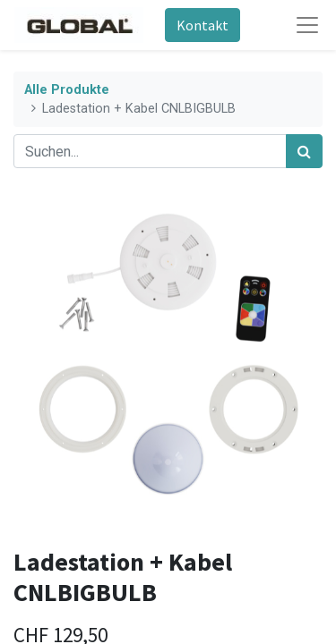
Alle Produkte (66, 89)
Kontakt (202, 25)
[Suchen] (304, 151)
